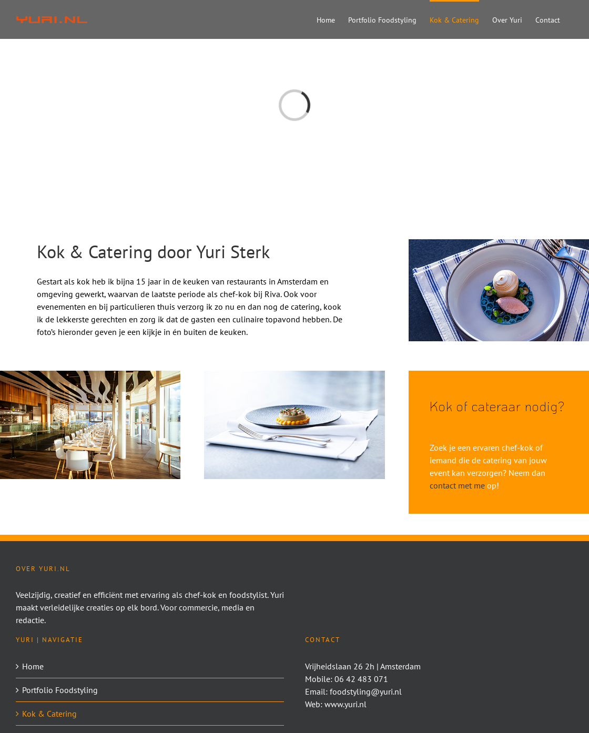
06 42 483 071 (361, 679)
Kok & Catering (49, 713)
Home (33, 666)
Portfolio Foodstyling (60, 690)
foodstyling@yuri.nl (366, 691)
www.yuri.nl (345, 704)
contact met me (457, 485)
